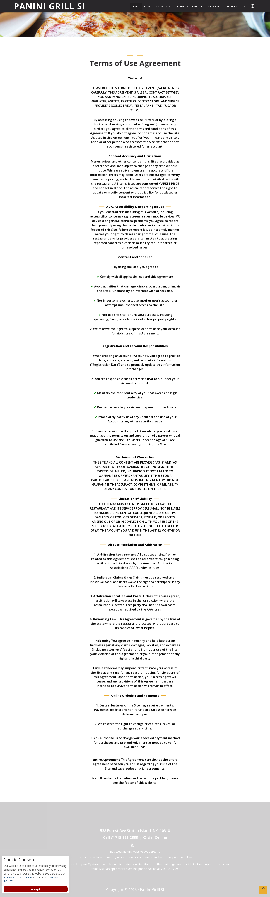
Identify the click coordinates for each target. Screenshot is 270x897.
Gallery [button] (198, 6)
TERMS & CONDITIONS (18, 877)
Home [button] (136, 6)
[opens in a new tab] (251, 6)
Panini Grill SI (49, 6)
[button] (263, 890)
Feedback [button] (181, 6)
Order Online (236, 6)
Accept (35, 889)
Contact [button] (215, 6)
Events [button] (162, 6)
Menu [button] (148, 6)
